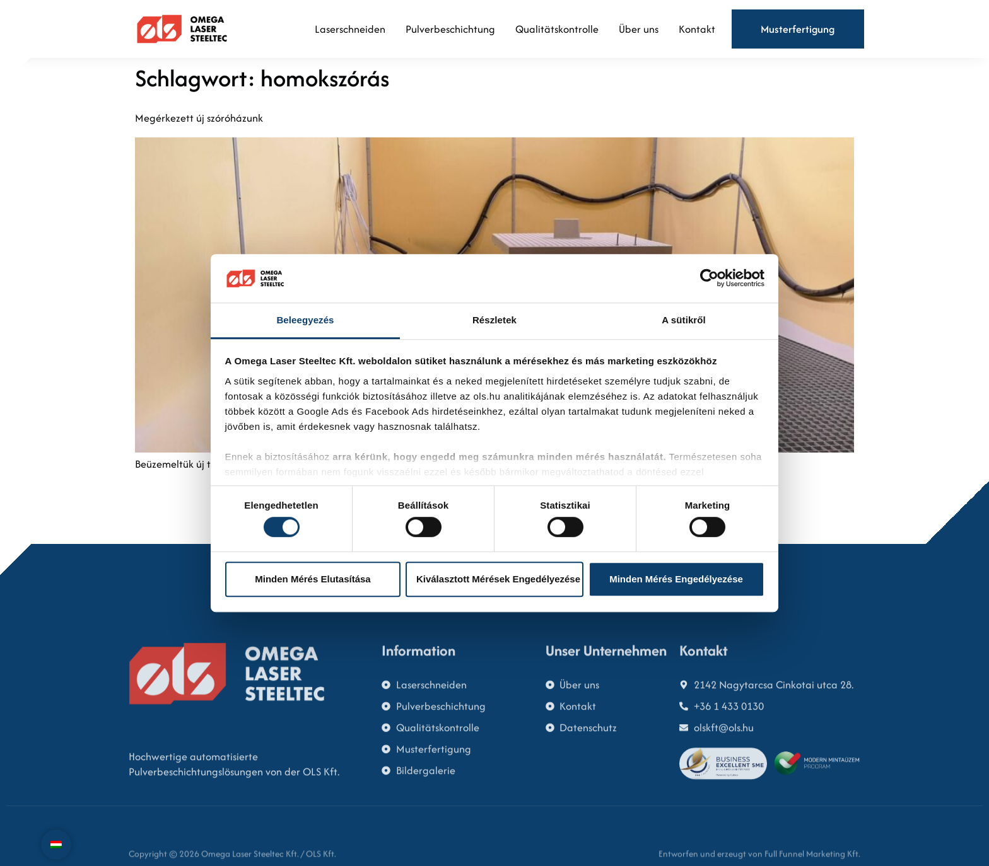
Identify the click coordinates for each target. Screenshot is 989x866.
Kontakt (697, 29)
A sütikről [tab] (684, 320)
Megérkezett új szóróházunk (199, 117)
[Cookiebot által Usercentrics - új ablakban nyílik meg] (709, 278)
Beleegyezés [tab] (305, 320)
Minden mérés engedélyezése (676, 579)
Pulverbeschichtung (450, 29)
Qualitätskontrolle (557, 29)
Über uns (638, 29)
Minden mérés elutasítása (312, 579)
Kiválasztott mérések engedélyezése (498, 579)
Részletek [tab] (494, 320)
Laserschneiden (350, 29)
